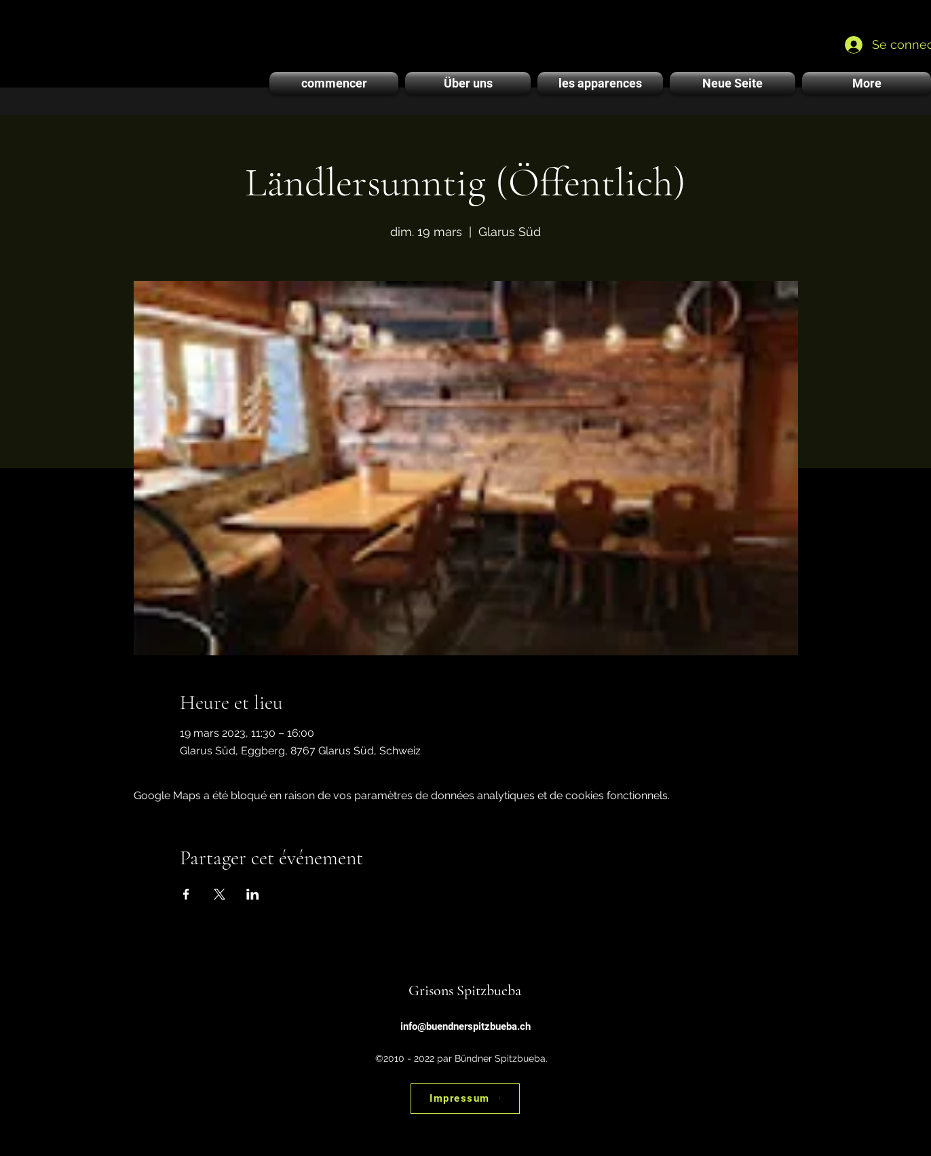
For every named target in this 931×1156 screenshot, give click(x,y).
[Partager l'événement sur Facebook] (186, 894)
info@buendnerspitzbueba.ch (465, 1026)
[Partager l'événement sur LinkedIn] (252, 894)
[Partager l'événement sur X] (219, 894)
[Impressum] (465, 1098)
